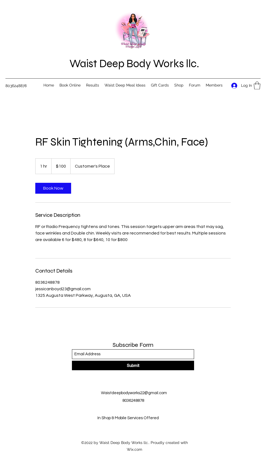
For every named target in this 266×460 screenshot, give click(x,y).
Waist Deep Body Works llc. (134, 63)
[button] (257, 85)
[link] (53, 188)
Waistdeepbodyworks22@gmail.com (134, 393)
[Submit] (133, 365)
